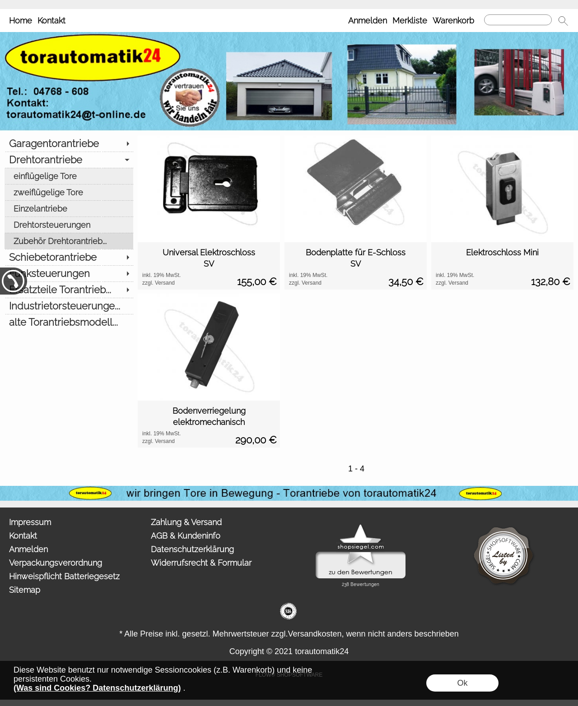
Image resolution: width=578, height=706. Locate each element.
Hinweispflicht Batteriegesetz (64, 576)
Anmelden (367, 20)
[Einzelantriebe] (69, 208)
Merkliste (409, 20)
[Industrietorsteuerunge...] (69, 306)
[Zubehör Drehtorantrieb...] (69, 241)
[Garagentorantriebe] (69, 143)
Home (20, 20)
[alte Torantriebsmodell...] (69, 322)
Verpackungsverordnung (55, 563)
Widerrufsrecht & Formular (201, 563)
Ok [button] (462, 683)
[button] (563, 21)
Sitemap (24, 590)
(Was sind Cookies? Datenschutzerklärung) (97, 687)
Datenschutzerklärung (192, 549)
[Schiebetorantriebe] (69, 257)
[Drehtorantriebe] (69, 160)
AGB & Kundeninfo (185, 535)
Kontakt (51, 20)
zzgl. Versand (158, 283)
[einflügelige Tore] (69, 176)
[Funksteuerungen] (69, 273)
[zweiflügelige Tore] (69, 192)
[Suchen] (518, 19)
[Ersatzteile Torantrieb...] (69, 289)
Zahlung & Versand (186, 522)
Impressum (30, 522)
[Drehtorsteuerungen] (69, 225)
